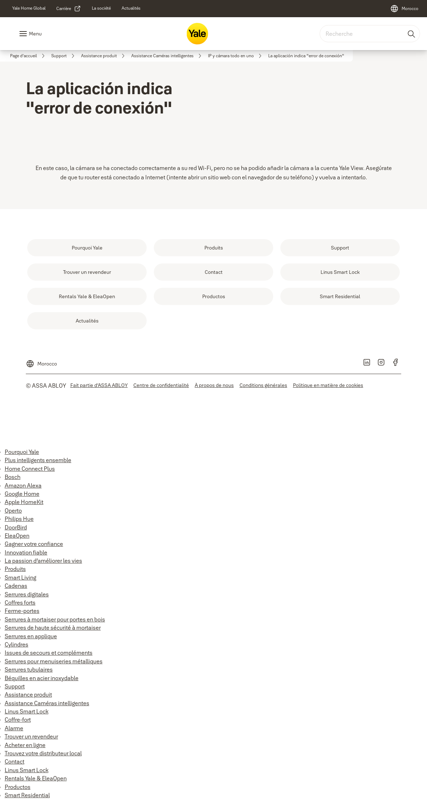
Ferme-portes (22, 610)
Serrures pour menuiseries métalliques (54, 661)
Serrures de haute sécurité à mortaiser (53, 627)
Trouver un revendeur (31, 736)
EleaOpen (17, 535)
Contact (14, 761)
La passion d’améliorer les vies (43, 560)
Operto (13, 510)
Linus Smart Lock (26, 711)
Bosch (12, 476)
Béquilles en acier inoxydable (42, 678)
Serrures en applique (31, 636)
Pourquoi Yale (22, 451)
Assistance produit (28, 694)
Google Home (22, 493)
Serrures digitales (27, 594)
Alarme (14, 728)
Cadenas (16, 585)
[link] (29, 8)
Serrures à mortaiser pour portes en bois (55, 619)
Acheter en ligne (25, 745)
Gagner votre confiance (34, 543)
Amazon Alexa (23, 485)
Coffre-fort (18, 719)
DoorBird (16, 527)
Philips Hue (19, 518)
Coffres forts (20, 602)
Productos (17, 786)
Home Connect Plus (30, 468)
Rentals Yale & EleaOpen (36, 778)
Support (15, 686)
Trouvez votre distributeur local (43, 753)
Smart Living (20, 577)
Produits (15, 568)
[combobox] (369, 33)
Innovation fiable (26, 552)
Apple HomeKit (24, 501)
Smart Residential (27, 795)
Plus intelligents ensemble (38, 460)
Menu (35, 33)
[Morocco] (404, 8)
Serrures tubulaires (29, 669)
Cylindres (16, 644)
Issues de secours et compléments (48, 652)
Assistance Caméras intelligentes (47, 703)
